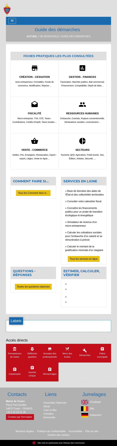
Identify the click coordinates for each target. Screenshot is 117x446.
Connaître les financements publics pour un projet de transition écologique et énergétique (84, 212)
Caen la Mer (50, 410)
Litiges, (30, 158)
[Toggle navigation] (12, 21)
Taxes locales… (49, 122)
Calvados (48, 413)
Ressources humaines (82, 113)
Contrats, (76, 118)
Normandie (49, 417)
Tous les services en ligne (84, 259)
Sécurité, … (90, 158)
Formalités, (39, 82)
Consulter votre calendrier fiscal (84, 201)
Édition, (73, 158)
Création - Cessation (34, 77)
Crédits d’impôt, (34, 122)
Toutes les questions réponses (33, 286)
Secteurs (82, 149)
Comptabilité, (81, 85)
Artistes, (81, 158)
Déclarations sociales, (75, 122)
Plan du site (91, 431)
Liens (51, 394)
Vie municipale (49, 36)
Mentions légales (25, 431)
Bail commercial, (97, 82)
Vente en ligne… (42, 158)
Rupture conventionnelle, (93, 118)
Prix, (22, 155)
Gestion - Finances (82, 77)
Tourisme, (66, 155)
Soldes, (16, 155)
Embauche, (66, 118)
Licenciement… (93, 122)
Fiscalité (34, 113)
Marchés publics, (80, 82)
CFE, (42, 118)
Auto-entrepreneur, (24, 82)
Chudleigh (91, 402)
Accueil (32, 36)
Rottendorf (91, 415)
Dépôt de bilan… (96, 85)
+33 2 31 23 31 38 (16, 412)
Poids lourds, (93, 155)
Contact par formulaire (20, 417)
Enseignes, (30, 155)
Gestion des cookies (58, 435)
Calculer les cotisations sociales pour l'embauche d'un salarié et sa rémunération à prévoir (83, 236)
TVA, (36, 118)
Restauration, (42, 155)
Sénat (46, 406)
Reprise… (46, 85)
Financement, (68, 85)
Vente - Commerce (34, 149)
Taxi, (102, 155)
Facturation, (66, 82)
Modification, (35, 85)
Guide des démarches (75, 36)
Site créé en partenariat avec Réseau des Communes (58, 443)
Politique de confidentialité (51, 431)
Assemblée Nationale (54, 402)
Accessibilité (75, 431)
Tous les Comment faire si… (33, 193)
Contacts (17, 394)
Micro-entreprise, (26, 118)
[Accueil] (7, 8)
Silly (87, 408)
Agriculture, (81, 155)
